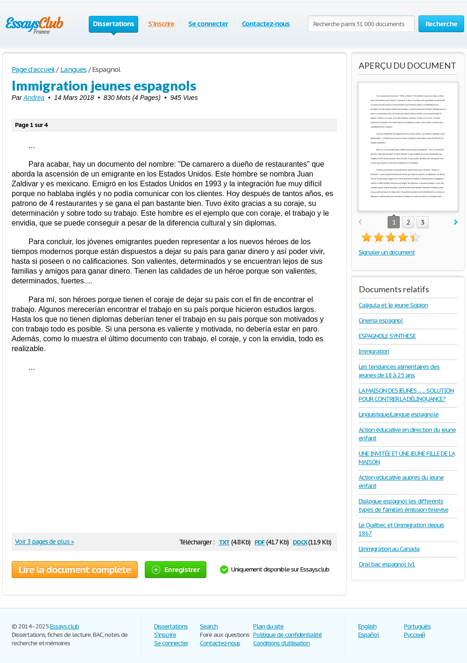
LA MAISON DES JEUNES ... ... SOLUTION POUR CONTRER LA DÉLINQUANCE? (406, 395)
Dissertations (170, 626)
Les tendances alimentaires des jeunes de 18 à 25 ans (399, 371)
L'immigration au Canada (389, 549)
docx (300, 541)
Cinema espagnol (381, 320)
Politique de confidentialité (287, 635)
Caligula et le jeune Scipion (393, 305)
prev (360, 222)
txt (224, 541)
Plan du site (268, 626)
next (456, 222)
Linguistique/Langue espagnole (399, 414)
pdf (260, 541)
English (367, 626)
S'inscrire (161, 23)
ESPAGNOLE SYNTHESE (387, 336)
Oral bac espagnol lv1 (387, 564)
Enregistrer (175, 569)
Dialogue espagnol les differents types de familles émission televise (403, 505)
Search (209, 626)
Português (417, 626)
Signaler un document (387, 252)
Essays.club (64, 626)
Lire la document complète (75, 570)
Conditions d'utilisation (281, 643)
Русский (414, 635)
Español (368, 635)
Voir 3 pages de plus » (44, 541)
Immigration (374, 351)
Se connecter (208, 23)
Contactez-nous (266, 23)
